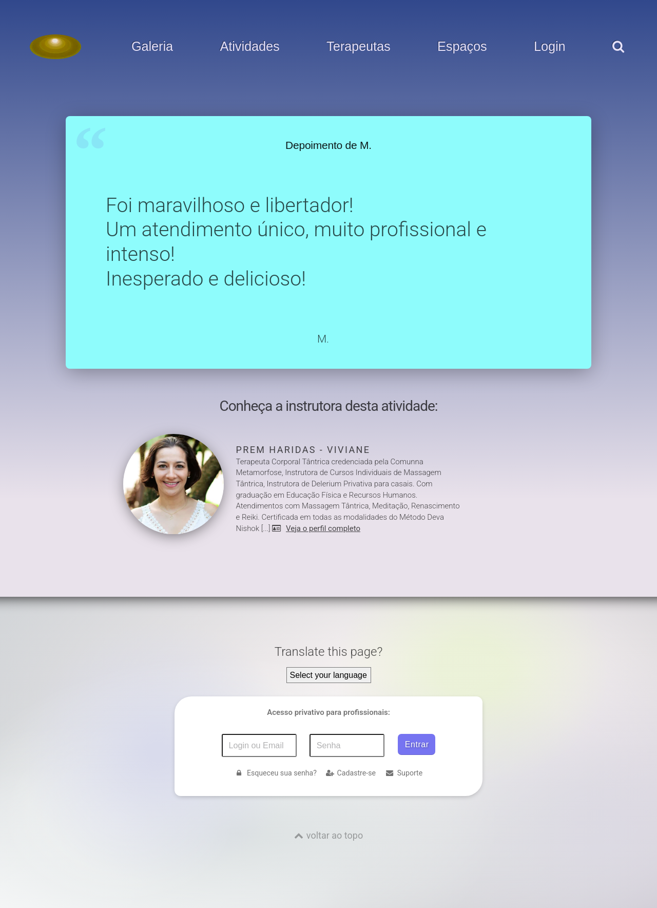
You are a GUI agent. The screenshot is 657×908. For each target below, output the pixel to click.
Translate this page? (329, 652)
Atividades (249, 46)
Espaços (462, 46)
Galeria (152, 46)
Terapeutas (358, 46)
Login (550, 46)
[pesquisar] (617, 57)
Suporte (404, 773)
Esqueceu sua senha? (276, 773)
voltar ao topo (334, 835)
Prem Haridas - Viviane (303, 449)
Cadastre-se (351, 773)
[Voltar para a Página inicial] (55, 46)
